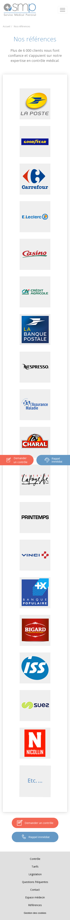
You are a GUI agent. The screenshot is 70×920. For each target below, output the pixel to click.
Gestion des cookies (35, 913)
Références (35, 905)
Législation (35, 874)
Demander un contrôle (16, 460)
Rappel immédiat (53, 460)
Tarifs (35, 866)
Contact (35, 889)
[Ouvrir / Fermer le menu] (62, 10)
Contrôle (35, 859)
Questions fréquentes (35, 882)
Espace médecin (35, 897)
